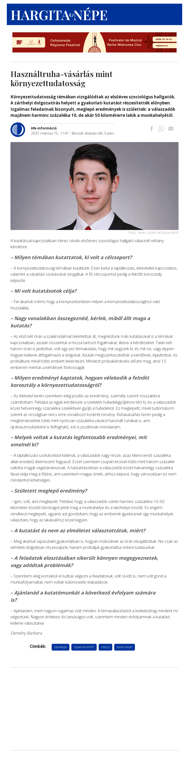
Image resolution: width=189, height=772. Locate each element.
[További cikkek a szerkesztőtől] (20, 125)
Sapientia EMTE (84, 647)
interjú (105, 647)
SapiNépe (60, 647)
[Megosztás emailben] (171, 129)
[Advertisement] (94, 709)
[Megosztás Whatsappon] (161, 129)
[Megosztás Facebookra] (152, 129)
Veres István (124, 647)
